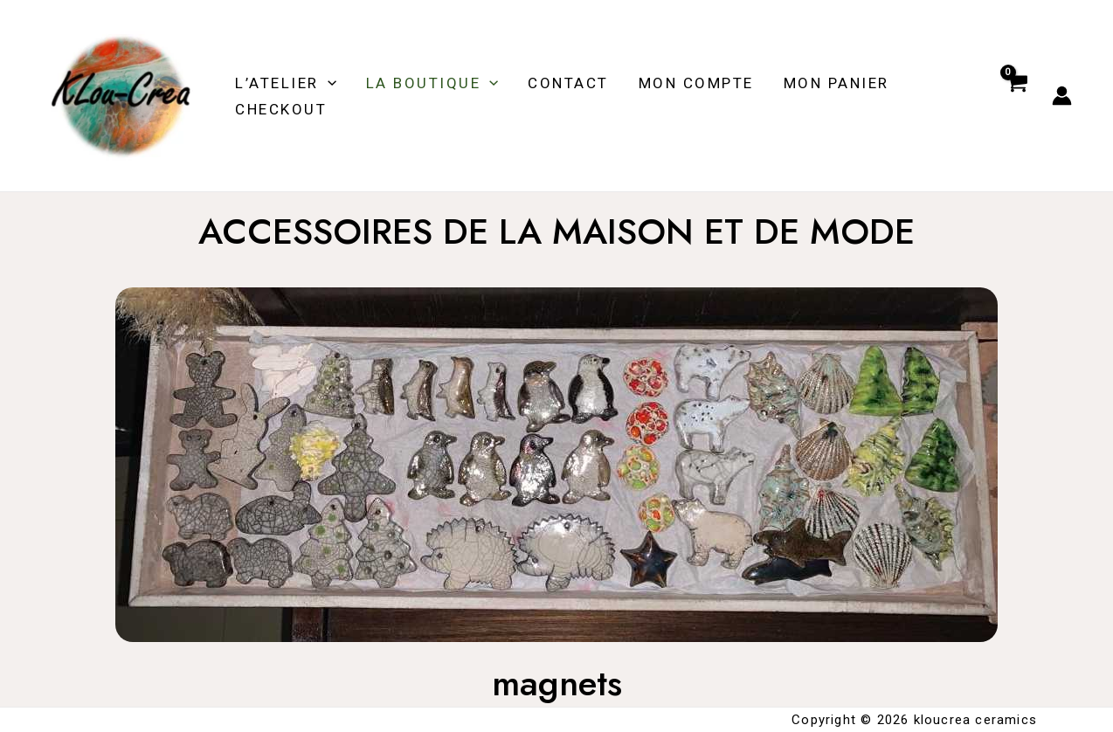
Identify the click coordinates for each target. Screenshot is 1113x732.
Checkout (281, 109)
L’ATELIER (285, 83)
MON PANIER (836, 83)
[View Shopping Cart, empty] (1016, 96)
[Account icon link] (1062, 96)
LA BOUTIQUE (432, 83)
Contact (568, 83)
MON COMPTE (696, 83)
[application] (327, 83)
